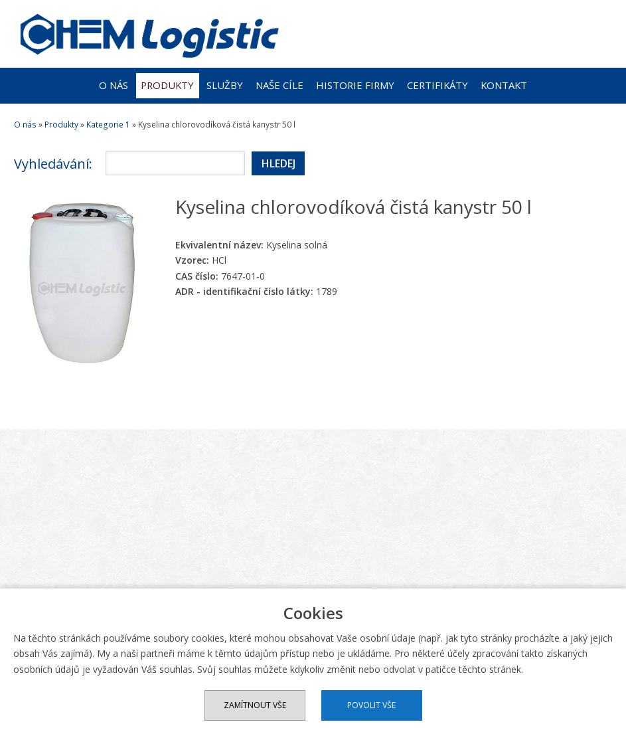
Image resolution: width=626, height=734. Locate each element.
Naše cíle (279, 85)
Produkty (167, 85)
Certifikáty (437, 85)
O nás (113, 85)
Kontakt (504, 85)
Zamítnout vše (255, 705)
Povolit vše (371, 705)
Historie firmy (355, 85)
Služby (224, 85)
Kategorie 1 (108, 124)
